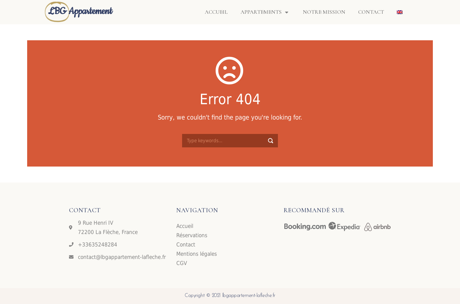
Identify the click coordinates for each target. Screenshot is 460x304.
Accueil (216, 12)
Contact (371, 12)
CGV (181, 263)
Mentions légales (196, 254)
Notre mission (324, 12)
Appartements (265, 12)
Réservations (191, 235)
